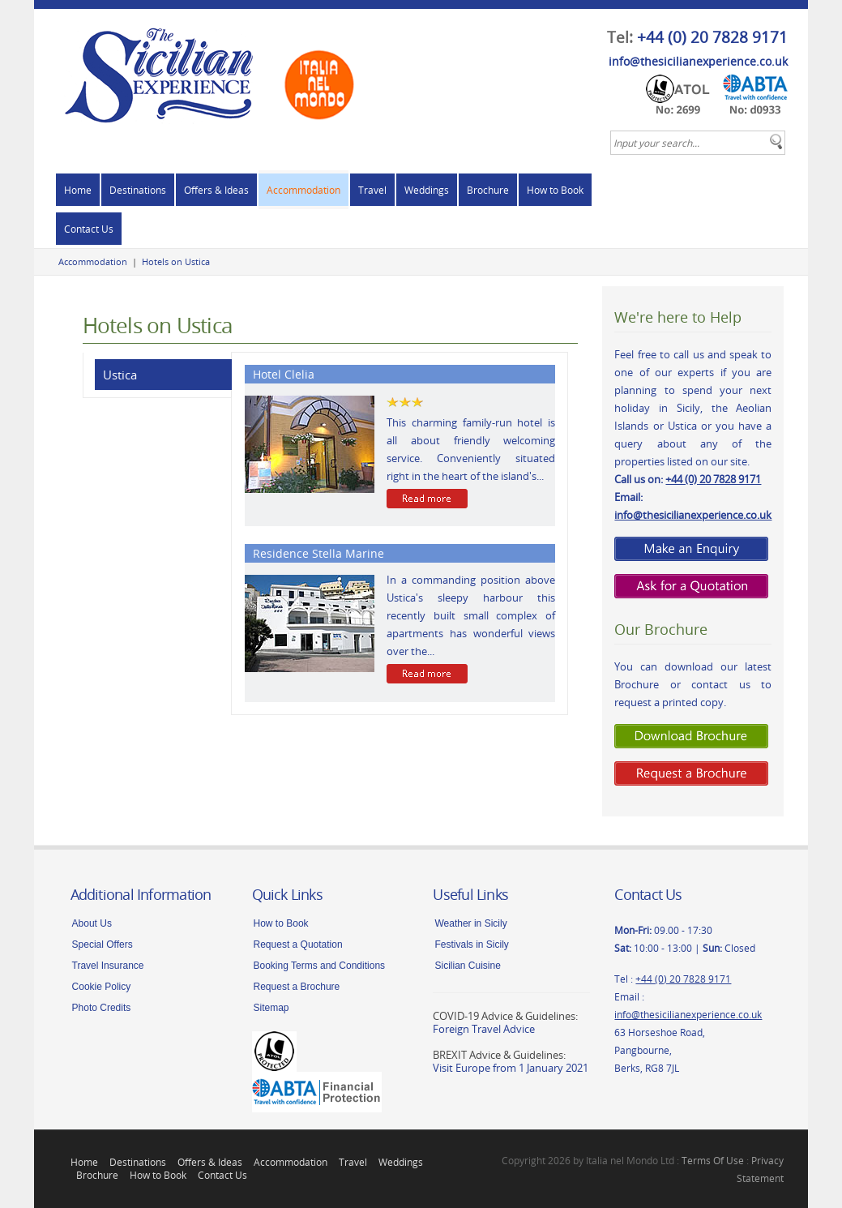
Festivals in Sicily (471, 944)
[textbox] (697, 143)
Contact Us (88, 228)
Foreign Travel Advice (484, 1029)
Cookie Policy (101, 986)
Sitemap (271, 1007)
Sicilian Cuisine (467, 965)
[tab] (158, 375)
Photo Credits (101, 1007)
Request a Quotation (298, 944)
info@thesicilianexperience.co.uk (698, 61)
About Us (92, 923)
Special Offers (102, 944)
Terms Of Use (713, 1160)
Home (78, 189)
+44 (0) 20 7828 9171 (712, 37)
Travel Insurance (108, 965)
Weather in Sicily (470, 923)
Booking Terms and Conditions (320, 965)
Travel (372, 189)
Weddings (426, 189)
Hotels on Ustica (176, 261)
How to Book (555, 189)
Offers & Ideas (216, 189)
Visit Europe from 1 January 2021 (510, 1067)
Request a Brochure (297, 986)
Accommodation (303, 189)
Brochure (488, 189)
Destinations (137, 189)
